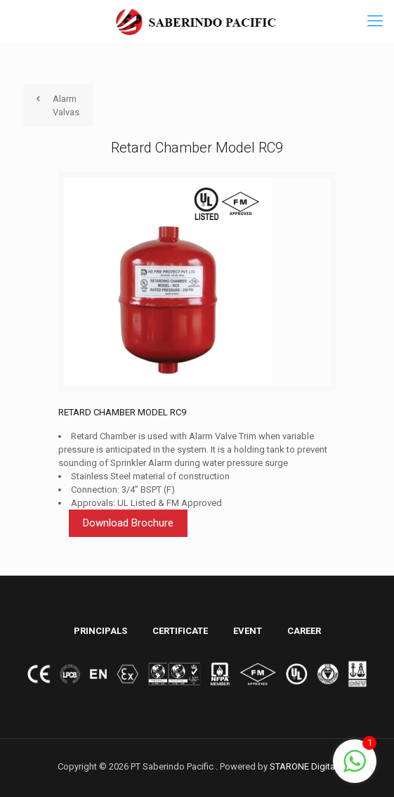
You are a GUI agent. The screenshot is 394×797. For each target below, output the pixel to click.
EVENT (247, 631)
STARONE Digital (303, 766)
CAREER (304, 631)
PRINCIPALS (100, 631)
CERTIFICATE (180, 631)
